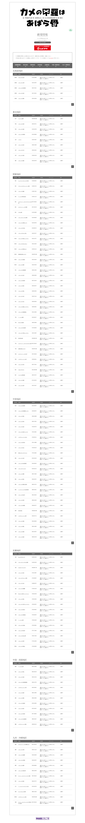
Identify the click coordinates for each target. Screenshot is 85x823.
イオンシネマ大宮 (21, 275)
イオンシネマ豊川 (21, 479)
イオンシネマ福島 (21, 160)
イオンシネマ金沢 (21, 426)
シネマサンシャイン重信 (22, 724)
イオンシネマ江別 (21, 77)
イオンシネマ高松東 (21, 703)
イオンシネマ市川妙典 (22, 327)
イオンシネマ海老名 (21, 259)
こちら (51, 58)
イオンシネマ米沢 (21, 144)
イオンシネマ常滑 (21, 500)
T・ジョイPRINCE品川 (22, 196)
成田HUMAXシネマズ (21, 348)
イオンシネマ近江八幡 (22, 635)
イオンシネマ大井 (21, 296)
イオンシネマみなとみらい (22, 243)
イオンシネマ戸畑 (21, 749)
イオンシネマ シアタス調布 (22, 217)
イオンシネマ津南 (21, 521)
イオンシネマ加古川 (21, 609)
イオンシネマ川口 (21, 301)
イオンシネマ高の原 (21, 630)
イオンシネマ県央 (21, 416)
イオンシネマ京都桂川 (22, 614)
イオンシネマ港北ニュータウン (23, 238)
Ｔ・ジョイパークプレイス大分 (23, 786)
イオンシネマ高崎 (21, 380)
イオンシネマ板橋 (21, 191)
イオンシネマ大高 (21, 458)
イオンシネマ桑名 (21, 526)
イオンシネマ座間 (21, 264)
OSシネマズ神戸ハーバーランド (23, 593)
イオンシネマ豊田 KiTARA (22, 484)
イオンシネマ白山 (21, 447)
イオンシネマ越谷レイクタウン (23, 306)
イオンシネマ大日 (21, 583)
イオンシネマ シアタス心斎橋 (23, 562)
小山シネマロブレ (21, 369)
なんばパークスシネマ (22, 567)
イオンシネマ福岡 (21, 765)
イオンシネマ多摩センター (22, 222)
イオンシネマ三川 (21, 150)
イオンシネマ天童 (21, 155)
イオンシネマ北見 (21, 93)
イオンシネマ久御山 (21, 625)
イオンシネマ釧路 (21, 98)
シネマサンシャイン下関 (22, 687)
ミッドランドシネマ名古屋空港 (23, 489)
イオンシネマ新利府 (21, 134)
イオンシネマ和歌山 (21, 646)
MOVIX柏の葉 (20, 338)
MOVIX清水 (20, 510)
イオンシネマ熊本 (21, 781)
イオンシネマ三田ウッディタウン (23, 604)
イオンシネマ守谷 (21, 364)
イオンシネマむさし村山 (22, 233)
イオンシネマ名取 (21, 129)
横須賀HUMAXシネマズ (22, 254)
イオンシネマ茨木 (21, 572)
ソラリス (19, 139)
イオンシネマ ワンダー (22, 468)
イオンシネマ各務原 (21, 505)
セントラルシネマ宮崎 (22, 791)
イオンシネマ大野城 (21, 760)
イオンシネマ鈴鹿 (21, 531)
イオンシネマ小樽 (21, 82)
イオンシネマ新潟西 (21, 405)
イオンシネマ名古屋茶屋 (22, 463)
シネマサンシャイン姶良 (22, 796)
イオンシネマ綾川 (21, 708)
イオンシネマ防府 (21, 692)
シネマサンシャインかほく (22, 437)
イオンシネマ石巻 (21, 123)
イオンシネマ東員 (21, 536)
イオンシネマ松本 (21, 421)
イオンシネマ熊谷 (21, 285)
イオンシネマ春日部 (21, 280)
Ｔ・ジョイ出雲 (21, 666)
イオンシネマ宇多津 (21, 713)
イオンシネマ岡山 (21, 671)
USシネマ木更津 (21, 322)
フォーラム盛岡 (21, 118)
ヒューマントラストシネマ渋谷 (23, 180)
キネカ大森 (20, 212)
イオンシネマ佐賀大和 (22, 770)
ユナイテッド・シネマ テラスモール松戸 (25, 343)
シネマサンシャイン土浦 (22, 359)
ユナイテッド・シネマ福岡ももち (23, 744)
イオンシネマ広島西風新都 (22, 682)
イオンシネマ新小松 (21, 442)
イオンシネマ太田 (21, 385)
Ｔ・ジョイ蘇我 (21, 317)
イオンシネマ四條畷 (21, 588)
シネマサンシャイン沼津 (22, 515)
